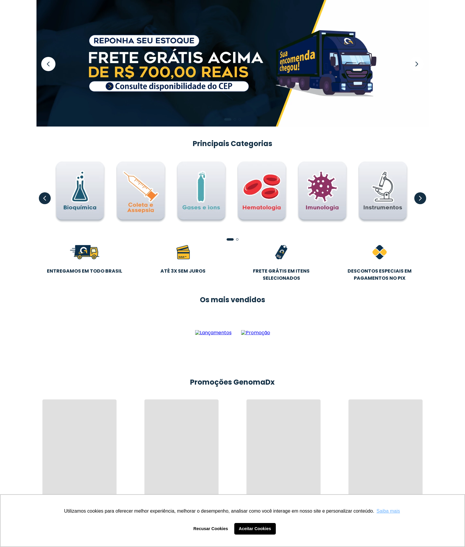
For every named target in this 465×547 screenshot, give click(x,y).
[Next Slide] (417, 64)
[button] (227, 119)
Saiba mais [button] (388, 511)
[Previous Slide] (48, 64)
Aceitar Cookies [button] (255, 528)
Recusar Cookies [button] (210, 528)
